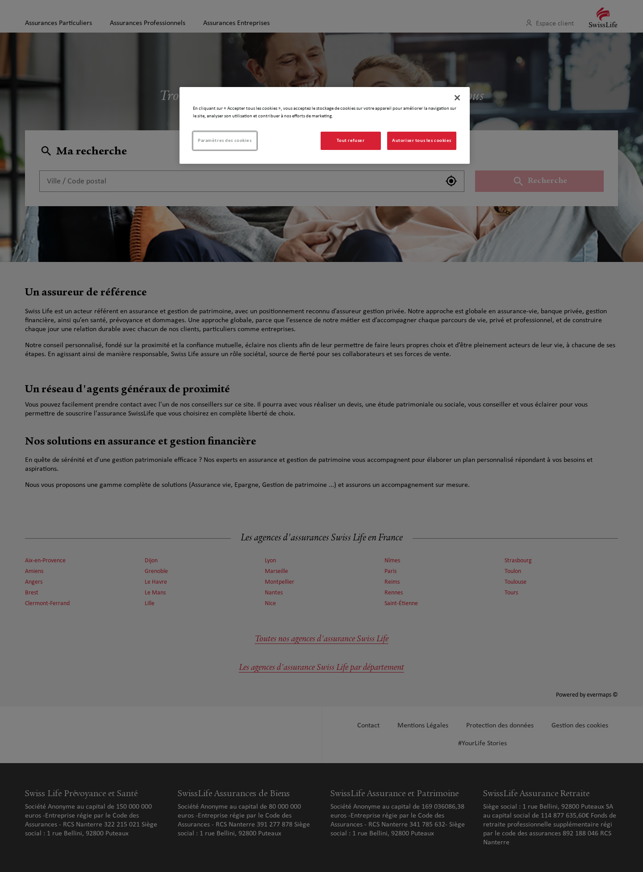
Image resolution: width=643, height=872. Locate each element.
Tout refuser (350, 140)
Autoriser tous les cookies (421, 140)
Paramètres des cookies (225, 140)
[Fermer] (457, 98)
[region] (325, 125)
